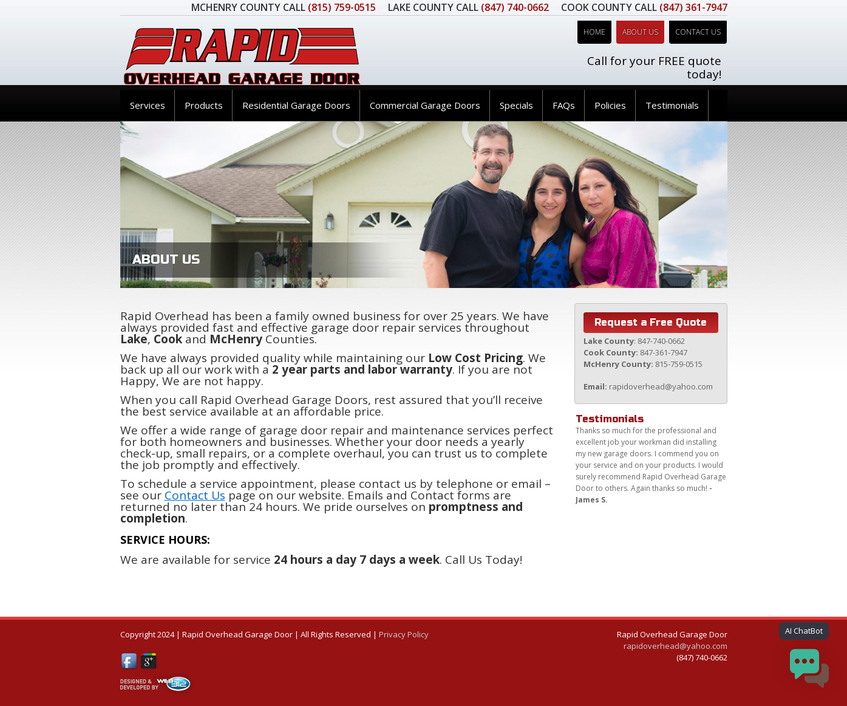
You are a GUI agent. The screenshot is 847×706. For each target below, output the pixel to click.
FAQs (564, 105)
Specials (516, 105)
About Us (640, 32)
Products (204, 105)
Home (594, 32)
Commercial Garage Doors (425, 105)
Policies (610, 105)
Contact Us (698, 32)
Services (147, 105)
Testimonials (672, 105)
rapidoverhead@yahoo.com (675, 645)
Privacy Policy (404, 634)
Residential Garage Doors (296, 105)
